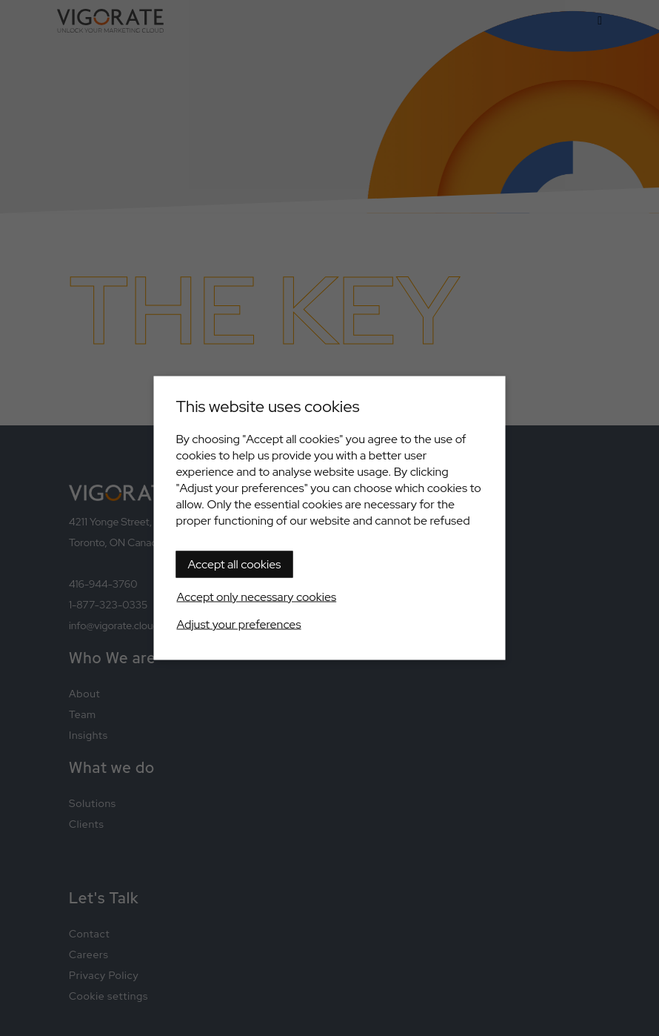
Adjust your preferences (239, 624)
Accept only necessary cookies (257, 597)
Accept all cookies (234, 564)
